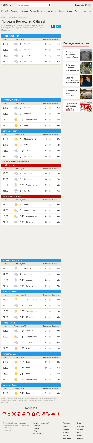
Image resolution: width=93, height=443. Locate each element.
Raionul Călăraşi (13, 17)
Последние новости (76, 43)
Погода (3, 17)
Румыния (66, 423)
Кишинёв (79, 5)
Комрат (70, 11)
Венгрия (66, 429)
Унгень (47, 11)
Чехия (79, 423)
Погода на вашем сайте (41, 423)
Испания (66, 432)
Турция (65, 435)
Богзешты (23, 17)
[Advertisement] (31, 81)
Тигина (33, 11)
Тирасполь (15, 11)
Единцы (78, 11)
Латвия (79, 435)
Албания (80, 429)
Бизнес (70, 110)
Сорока (54, 11)
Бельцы (25, 11)
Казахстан (67, 439)
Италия (65, 426)
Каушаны (87, 11)
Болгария (80, 426)
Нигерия (80, 439)
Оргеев (62, 11)
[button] (53, 26)
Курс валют (37, 433)
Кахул (39, 11)
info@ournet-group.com (17, 423)
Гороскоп (31, 408)
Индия (79, 432)
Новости (36, 428)
